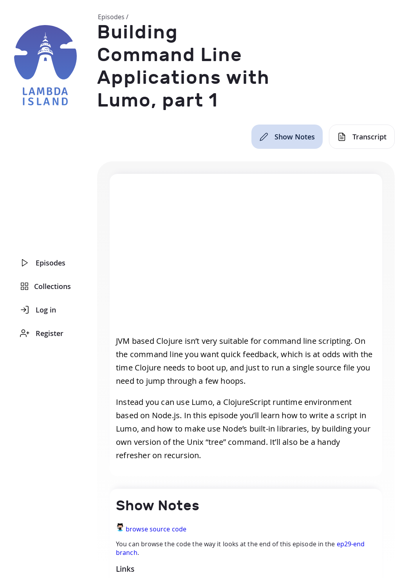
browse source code (156, 529)
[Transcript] (362, 137)
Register (41, 333)
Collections (45, 286)
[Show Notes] (287, 137)
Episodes (42, 262)
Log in (38, 309)
